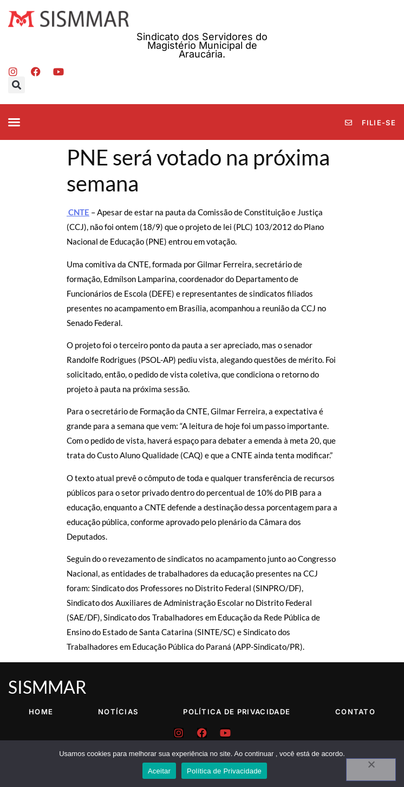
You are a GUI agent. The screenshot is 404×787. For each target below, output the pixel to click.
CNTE (78, 212)
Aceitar (159, 771)
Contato (355, 711)
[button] (16, 84)
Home (41, 711)
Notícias (118, 711)
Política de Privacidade (236, 711)
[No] (371, 769)
